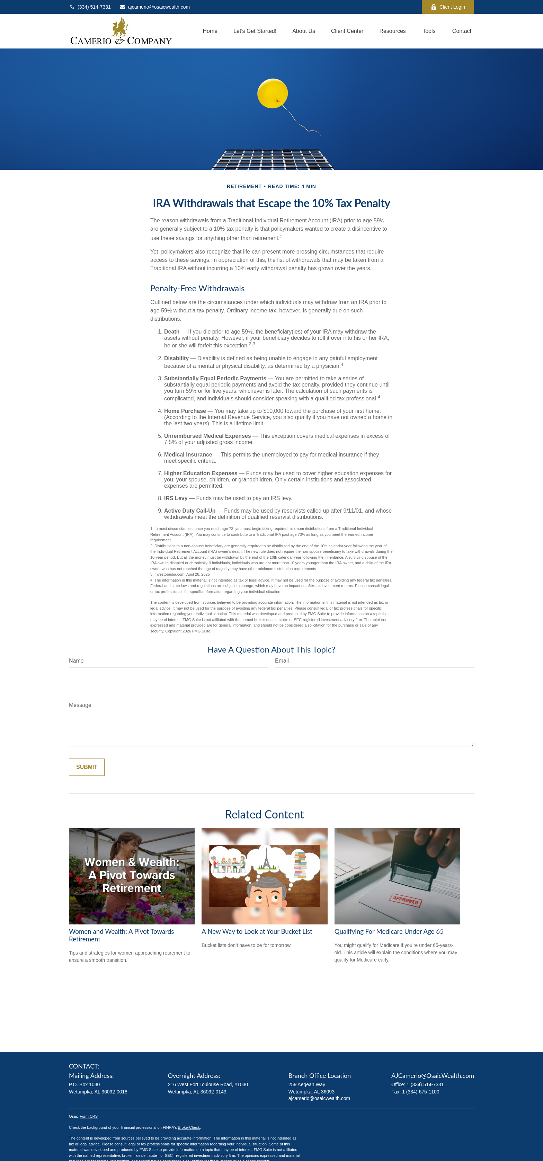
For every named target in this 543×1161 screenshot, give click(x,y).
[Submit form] (87, 767)
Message (80, 705)
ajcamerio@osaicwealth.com (154, 7)
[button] (210, 31)
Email (282, 661)
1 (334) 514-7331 (425, 1084)
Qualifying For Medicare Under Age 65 (389, 931)
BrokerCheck (189, 1127)
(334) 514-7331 (90, 7)
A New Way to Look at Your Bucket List (257, 931)
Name (76, 661)
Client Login (448, 7)
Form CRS (89, 1116)
